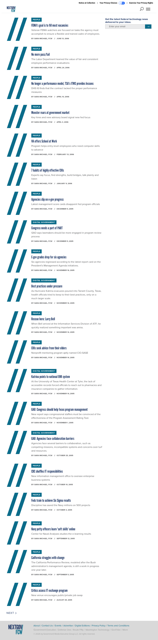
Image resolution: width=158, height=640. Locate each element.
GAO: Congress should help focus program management (59, 409)
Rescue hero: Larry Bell (43, 319)
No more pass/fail (40, 54)
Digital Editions (82, 625)
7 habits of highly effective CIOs (47, 170)
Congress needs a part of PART (47, 228)
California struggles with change (47, 557)
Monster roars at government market (50, 112)
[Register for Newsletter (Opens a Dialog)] (148, 26)
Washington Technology (97, 629)
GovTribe (116, 629)
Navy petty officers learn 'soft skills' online (53, 529)
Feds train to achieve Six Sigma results (51, 500)
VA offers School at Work (44, 141)
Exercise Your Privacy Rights (141, 3)
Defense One (64, 629)
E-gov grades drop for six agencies (48, 257)
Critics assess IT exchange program (49, 590)
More (125, 629)
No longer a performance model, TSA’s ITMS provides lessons (62, 83)
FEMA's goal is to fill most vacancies (49, 25)
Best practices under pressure (46, 286)
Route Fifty (78, 629)
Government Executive (44, 629)
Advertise (68, 625)
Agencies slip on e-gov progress (47, 199)
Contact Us (47, 625)
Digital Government (44, 222)
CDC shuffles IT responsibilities (47, 471)
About (36, 625)
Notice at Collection (87, 3)
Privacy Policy (98, 625)
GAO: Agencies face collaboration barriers (52, 438)
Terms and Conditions (118, 625)
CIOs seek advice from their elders (49, 348)
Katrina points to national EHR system (50, 376)
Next (11, 613)
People (36, 19)
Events (58, 625)
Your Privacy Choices (112, 3)
